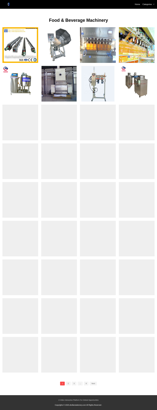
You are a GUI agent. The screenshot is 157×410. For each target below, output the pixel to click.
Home (137, 4)
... (80, 383)
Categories (147, 4)
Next (93, 383)
